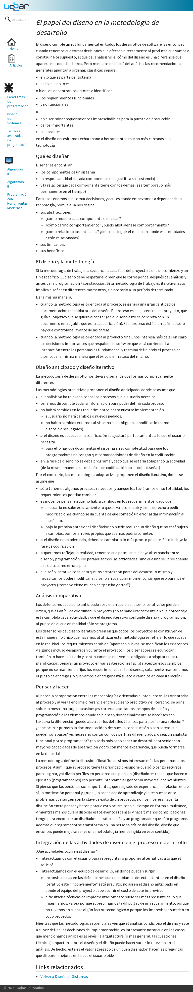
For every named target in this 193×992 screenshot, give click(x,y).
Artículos (15, 61)
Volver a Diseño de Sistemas (64, 976)
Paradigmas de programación (15, 101)
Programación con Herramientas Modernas (15, 201)
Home (13, 44)
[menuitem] (14, 44)
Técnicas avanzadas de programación (15, 138)
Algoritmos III (15, 184)
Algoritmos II (15, 171)
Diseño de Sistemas (14, 118)
